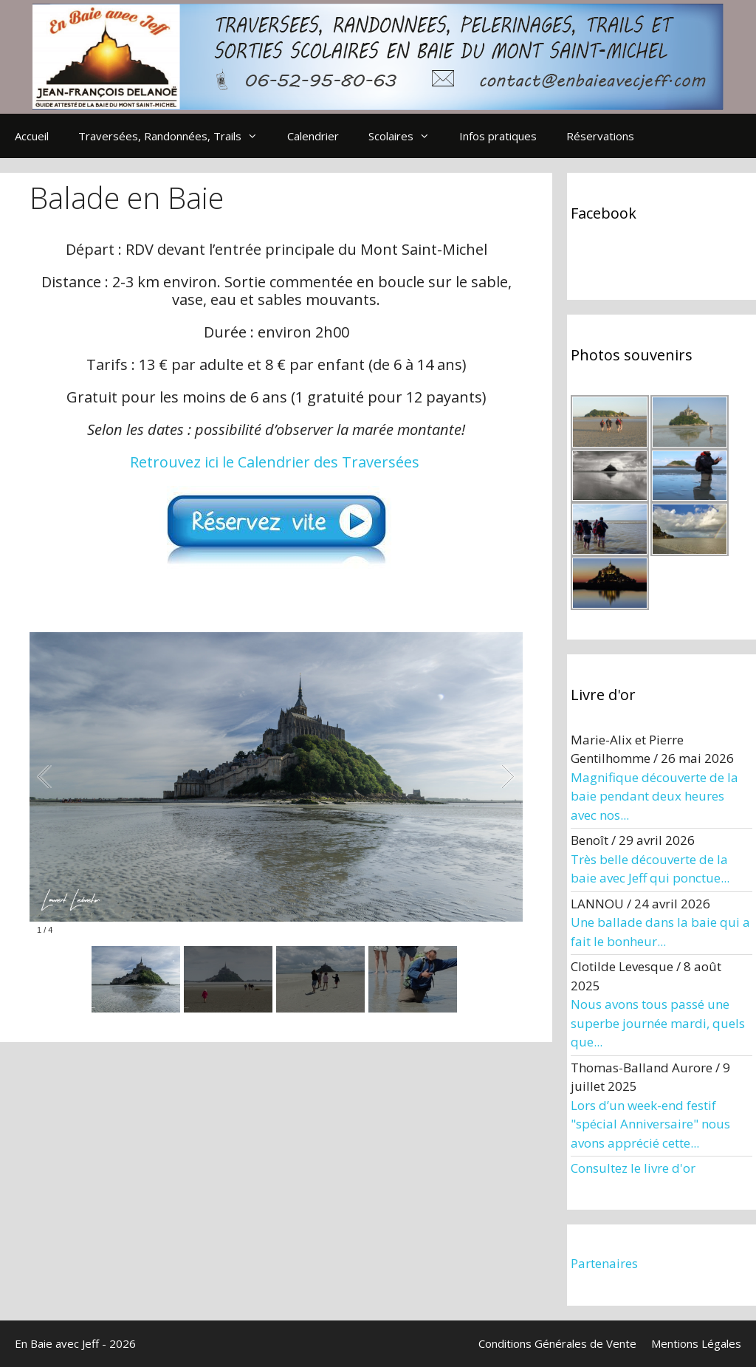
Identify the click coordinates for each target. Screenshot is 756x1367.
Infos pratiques (498, 136)
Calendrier (313, 136)
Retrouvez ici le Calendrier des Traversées (274, 462)
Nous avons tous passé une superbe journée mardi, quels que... (658, 1023)
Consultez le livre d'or (633, 1167)
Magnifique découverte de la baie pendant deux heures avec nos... (654, 796)
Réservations (600, 136)
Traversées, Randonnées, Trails (175, 136)
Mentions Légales (696, 1343)
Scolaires (406, 136)
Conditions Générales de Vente (557, 1343)
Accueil (32, 136)
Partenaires (604, 1263)
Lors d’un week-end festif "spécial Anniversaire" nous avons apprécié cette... (650, 1124)
